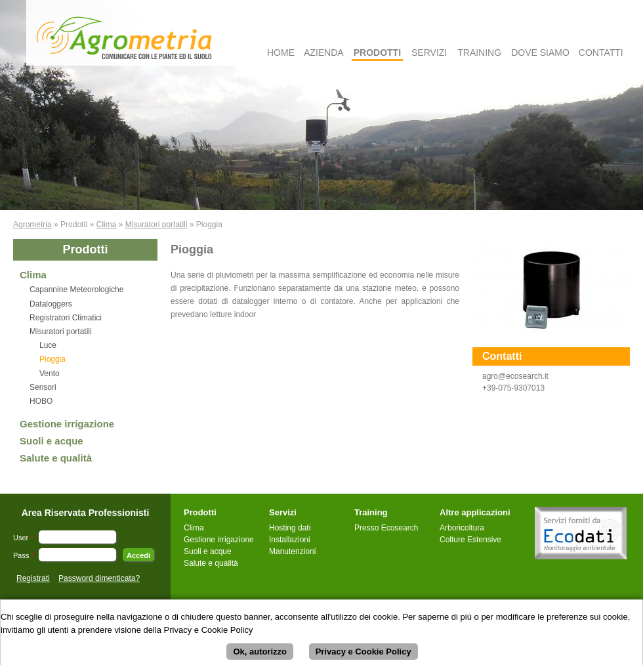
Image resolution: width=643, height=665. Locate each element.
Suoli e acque (51, 440)
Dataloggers (51, 304)
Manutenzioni (292, 551)
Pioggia (52, 359)
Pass (23, 555)
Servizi (429, 52)
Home (281, 52)
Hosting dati (289, 527)
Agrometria (32, 224)
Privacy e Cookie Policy (363, 655)
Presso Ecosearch (386, 527)
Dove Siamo (540, 52)
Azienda (324, 52)
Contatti (601, 52)
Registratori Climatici (66, 317)
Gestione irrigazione (67, 423)
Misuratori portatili (156, 224)
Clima (106, 224)
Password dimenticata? (99, 578)
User (23, 538)
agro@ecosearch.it (515, 376)
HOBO (41, 401)
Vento (49, 373)
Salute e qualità (56, 457)
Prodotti (377, 52)
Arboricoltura (462, 527)
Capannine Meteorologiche (76, 289)
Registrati (33, 578)
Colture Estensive (470, 539)
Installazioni (289, 539)
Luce (47, 345)
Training (479, 52)
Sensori (43, 387)
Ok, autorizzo (260, 655)
